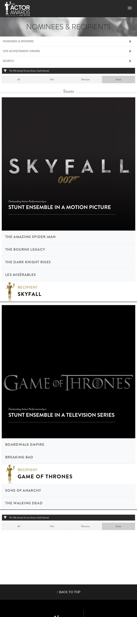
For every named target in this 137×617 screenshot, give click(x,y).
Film (52, 79)
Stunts (118, 79)
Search (8, 61)
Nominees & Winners (18, 41)
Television (85, 79)
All (18, 79)
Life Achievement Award (21, 51)
